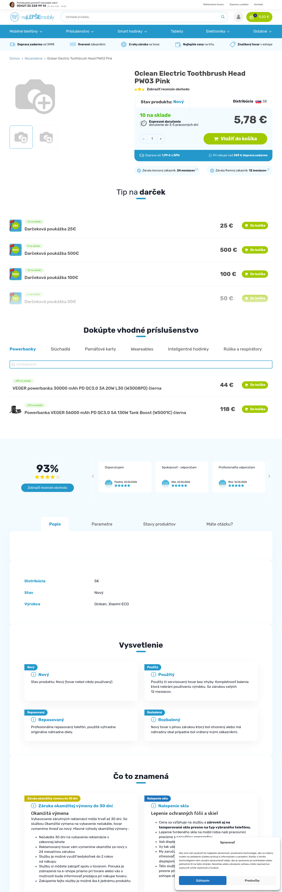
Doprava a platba (239, 4)
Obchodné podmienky (234, 812)
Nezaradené (34, 58)
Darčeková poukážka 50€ (50, 301)
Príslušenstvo (158, 820)
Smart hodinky (159, 828)
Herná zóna (156, 860)
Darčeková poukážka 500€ (52, 253)
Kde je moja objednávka (96, 812)
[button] (238, 17)
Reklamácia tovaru (213, 4)
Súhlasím (202, 880)
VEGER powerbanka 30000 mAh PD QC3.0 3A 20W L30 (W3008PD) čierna (87, 388)
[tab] (141, 738)
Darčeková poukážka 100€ (51, 277)
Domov (15, 58)
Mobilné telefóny (160, 812)
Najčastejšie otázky (93, 820)
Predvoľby (252, 880)
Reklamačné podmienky (96, 828)
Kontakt (258, 4)
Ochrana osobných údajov (237, 820)
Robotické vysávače (163, 836)
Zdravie (153, 844)
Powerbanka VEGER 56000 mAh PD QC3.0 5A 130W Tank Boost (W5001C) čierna (105, 412)
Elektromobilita (159, 852)
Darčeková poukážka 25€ (50, 228)
